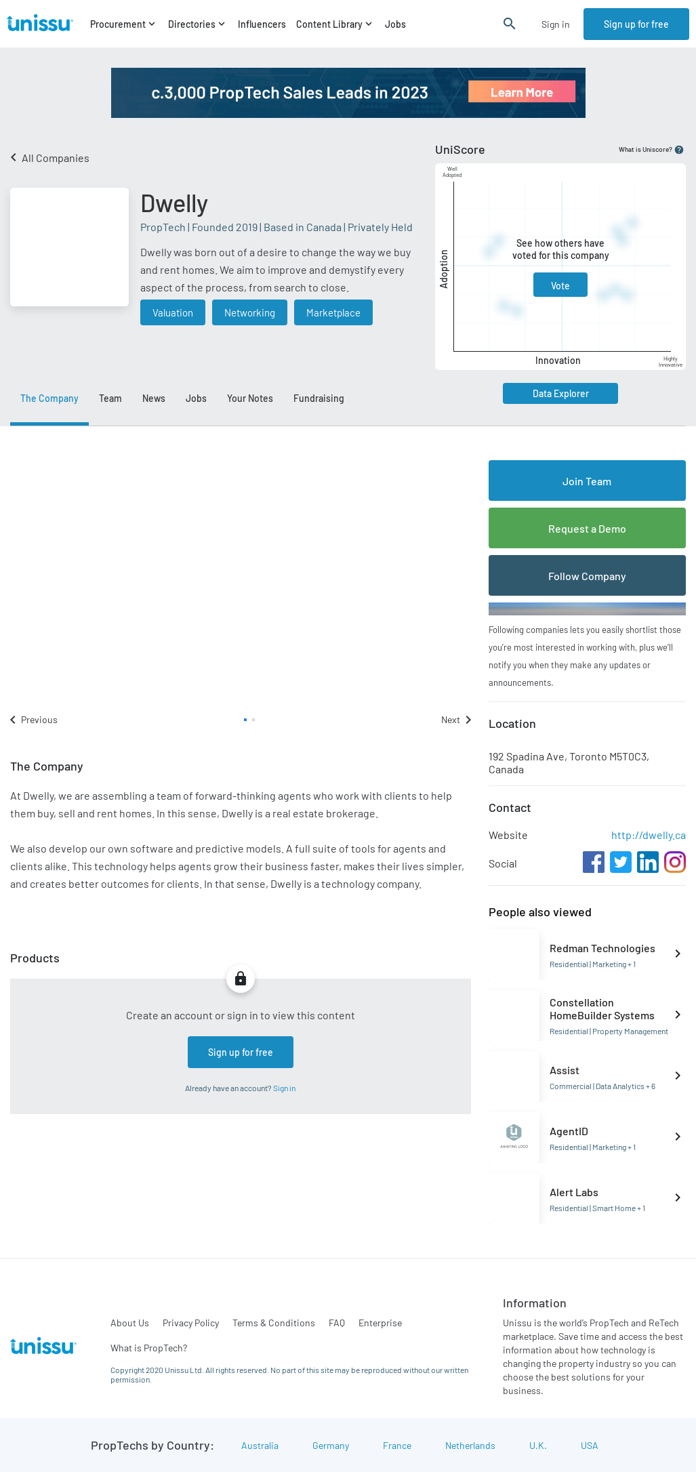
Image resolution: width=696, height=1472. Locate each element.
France (397, 1445)
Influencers (262, 24)
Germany (330, 1445)
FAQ (337, 1322)
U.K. (538, 1445)
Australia (260, 1445)
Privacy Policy (191, 1322)
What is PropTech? (148, 1347)
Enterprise (380, 1322)
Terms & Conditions (273, 1322)
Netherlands (470, 1445)
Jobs (395, 24)
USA (589, 1445)
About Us (129, 1322)
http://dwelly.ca (648, 834)
